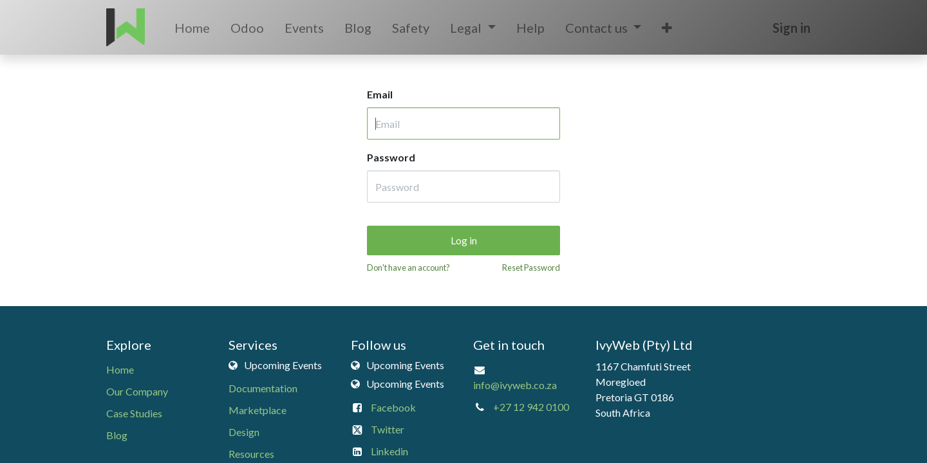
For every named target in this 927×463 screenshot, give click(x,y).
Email (380, 94)
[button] (666, 27)
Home (120, 369)
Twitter (387, 429)
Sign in (791, 27)
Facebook (393, 407)
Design (244, 432)
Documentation (263, 388)
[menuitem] (192, 27)
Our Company (137, 391)
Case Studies (134, 413)
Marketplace (257, 410)
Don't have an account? (408, 267)
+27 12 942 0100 (531, 407)
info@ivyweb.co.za (515, 385)
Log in (464, 240)
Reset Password (531, 267)
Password (391, 157)
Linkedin (389, 451)
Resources (251, 454)
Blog (116, 435)
